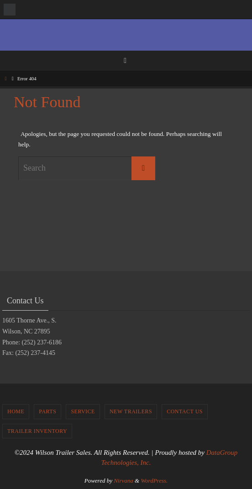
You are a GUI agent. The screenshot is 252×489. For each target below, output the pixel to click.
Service (83, 411)
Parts (47, 411)
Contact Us (185, 411)
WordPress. (154, 480)
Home (15, 411)
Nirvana (123, 480)
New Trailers (131, 411)
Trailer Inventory (37, 431)
